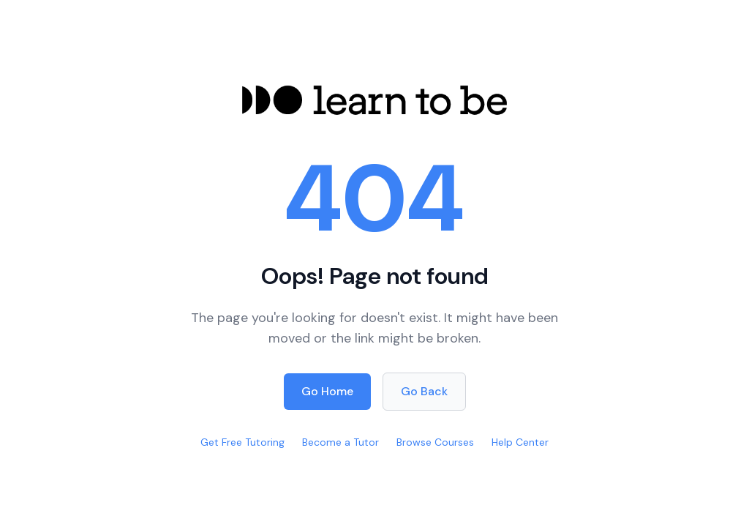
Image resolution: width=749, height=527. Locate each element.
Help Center (520, 442)
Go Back (424, 391)
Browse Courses (435, 442)
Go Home (327, 391)
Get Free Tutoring (242, 442)
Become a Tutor (340, 442)
